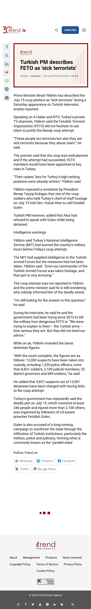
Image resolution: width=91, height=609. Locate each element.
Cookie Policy (46, 571)
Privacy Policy (73, 564)
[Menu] (84, 30)
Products (51, 557)
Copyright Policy (19, 564)
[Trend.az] (14, 30)
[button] (6, 47)
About (13, 557)
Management (31, 557)
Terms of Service (47, 564)
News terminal (72, 557)
